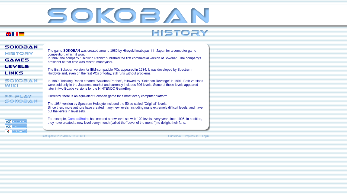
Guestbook (174, 136)
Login (205, 136)
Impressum (191, 136)
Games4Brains (78, 119)
